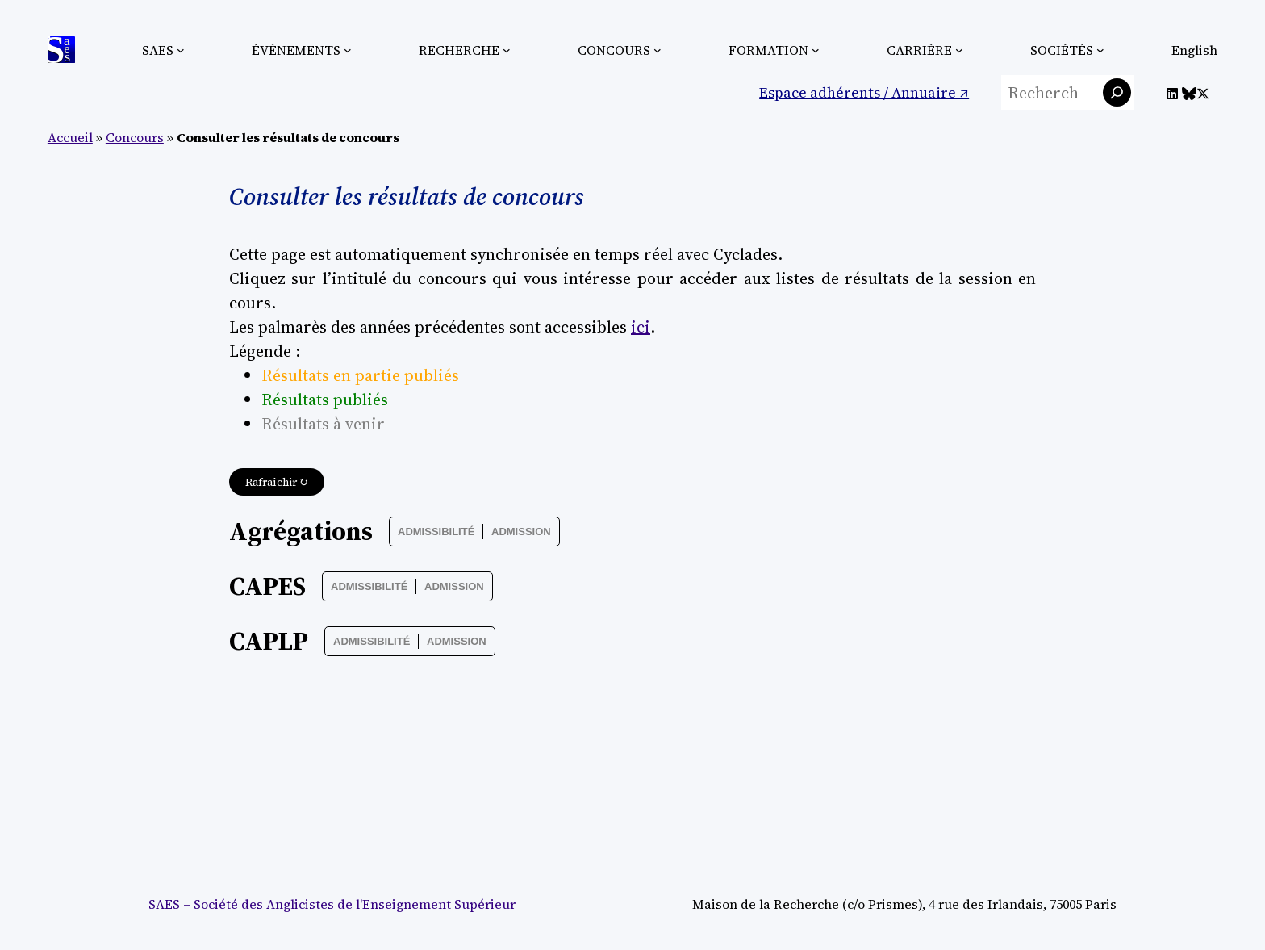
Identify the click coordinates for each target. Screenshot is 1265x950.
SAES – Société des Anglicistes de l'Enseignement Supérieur (332, 904)
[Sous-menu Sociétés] (1100, 50)
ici (640, 327)
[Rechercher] (1117, 92)
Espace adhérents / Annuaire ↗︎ (864, 92)
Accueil (70, 137)
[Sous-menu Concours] (657, 50)
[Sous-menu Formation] (816, 50)
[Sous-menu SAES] (181, 50)
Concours (135, 137)
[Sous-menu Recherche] (507, 50)
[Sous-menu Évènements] (348, 50)
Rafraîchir (276, 482)
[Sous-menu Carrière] (959, 50)
